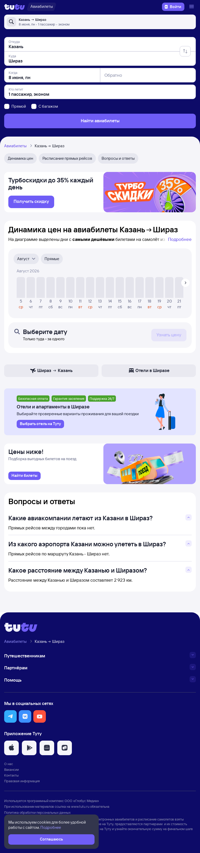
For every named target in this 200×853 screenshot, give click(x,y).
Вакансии (11, 771)
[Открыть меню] (192, 7)
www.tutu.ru (80, 808)
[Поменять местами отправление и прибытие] (185, 51)
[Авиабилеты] (41, 7)
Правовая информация (22, 782)
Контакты (11, 777)
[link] (31, 202)
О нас (8, 765)
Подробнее (180, 240)
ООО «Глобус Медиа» (82, 802)
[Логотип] (14, 6)
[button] (10, 718)
